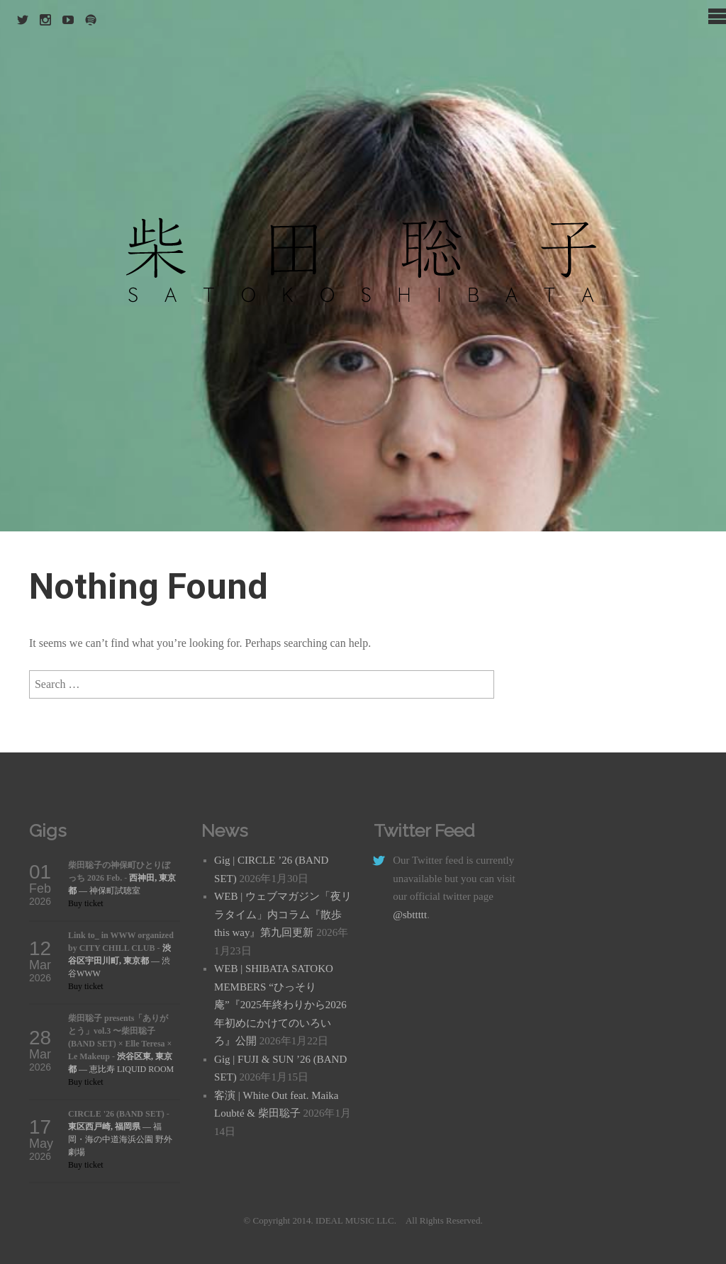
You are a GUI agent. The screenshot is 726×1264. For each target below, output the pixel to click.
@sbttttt (410, 914)
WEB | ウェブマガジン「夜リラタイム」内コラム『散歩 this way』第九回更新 (283, 914)
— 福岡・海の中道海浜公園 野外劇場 (120, 1139)
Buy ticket (86, 903)
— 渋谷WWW (119, 960)
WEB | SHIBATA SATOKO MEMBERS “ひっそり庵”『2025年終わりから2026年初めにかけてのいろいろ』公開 (280, 1004)
